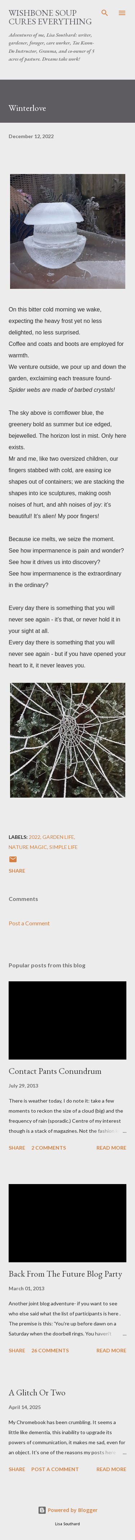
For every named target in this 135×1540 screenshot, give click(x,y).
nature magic (28, 847)
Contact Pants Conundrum (55, 1070)
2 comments (48, 1148)
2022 (34, 837)
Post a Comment (29, 923)
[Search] (104, 13)
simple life (63, 847)
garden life (58, 837)
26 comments (50, 1350)
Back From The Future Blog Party (65, 1273)
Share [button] (17, 871)
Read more (111, 1148)
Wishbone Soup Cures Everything (50, 17)
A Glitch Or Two (37, 1392)
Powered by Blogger (68, 1510)
